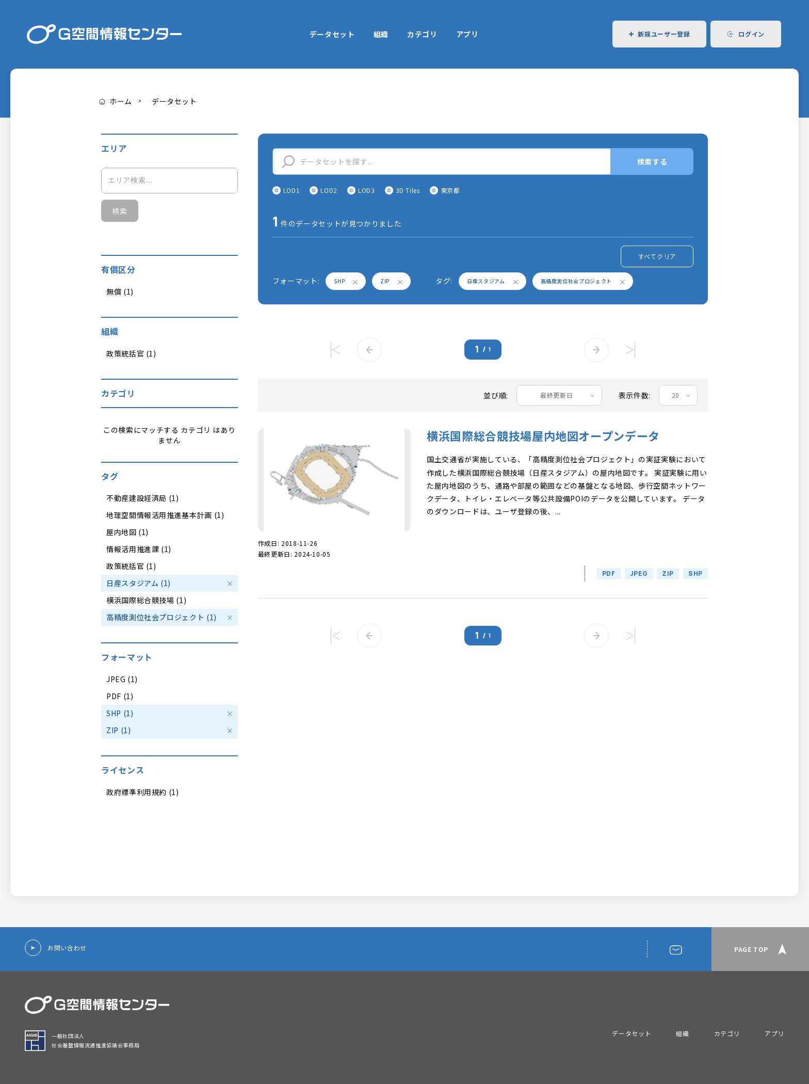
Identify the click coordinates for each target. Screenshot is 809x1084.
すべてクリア (657, 256)
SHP (346, 281)
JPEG (639, 573)
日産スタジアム (492, 281)
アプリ (467, 34)
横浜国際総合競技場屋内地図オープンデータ (543, 435)
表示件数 (634, 395)
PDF (609, 573)
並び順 (494, 395)
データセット (332, 34)
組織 (381, 34)
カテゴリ (422, 34)
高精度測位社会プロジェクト (583, 281)
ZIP (391, 281)
